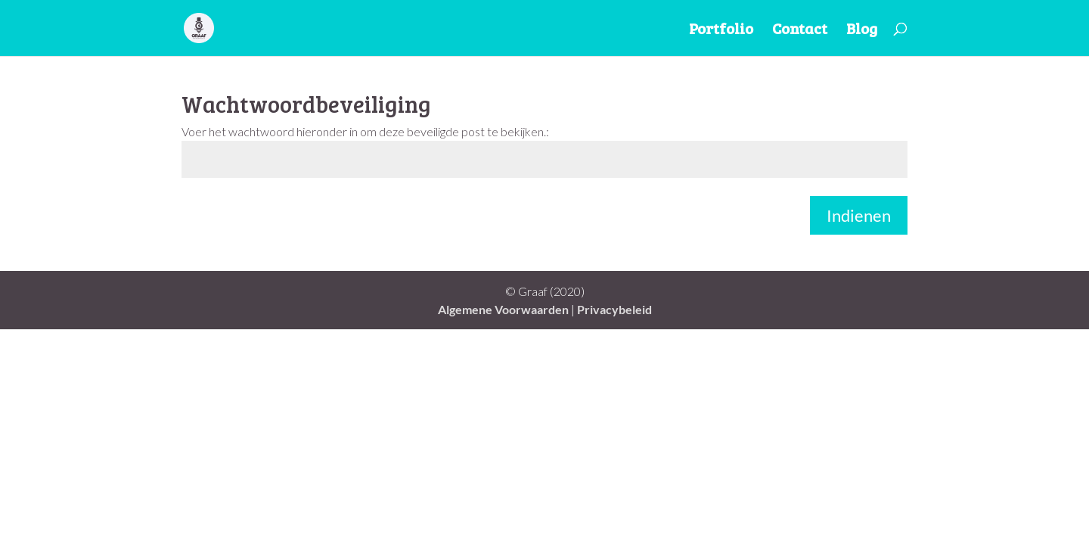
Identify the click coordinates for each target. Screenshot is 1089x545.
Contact (799, 31)
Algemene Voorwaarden (503, 309)
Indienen (859, 215)
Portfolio (721, 31)
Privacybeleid (614, 309)
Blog (861, 31)
